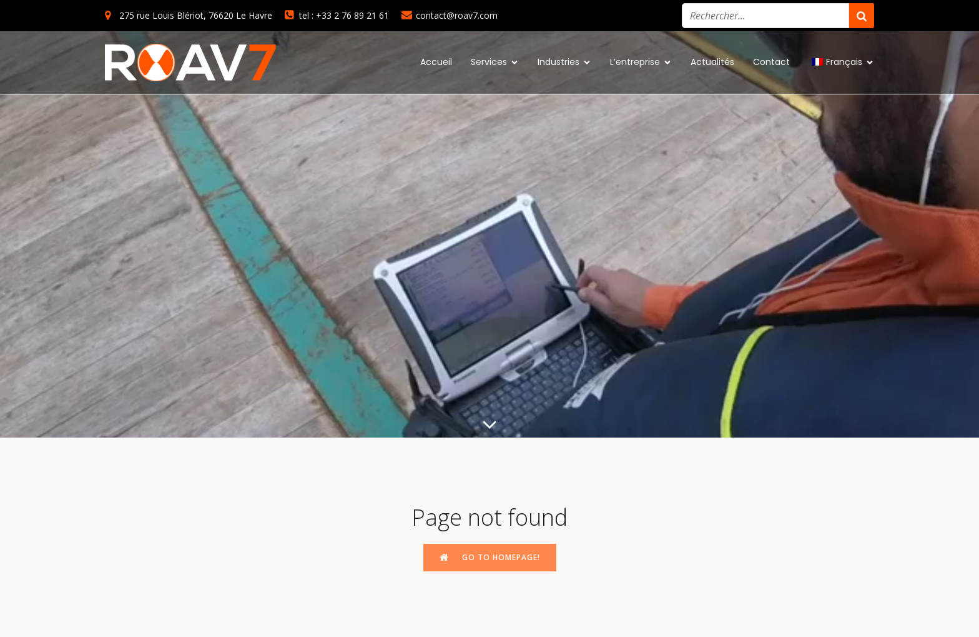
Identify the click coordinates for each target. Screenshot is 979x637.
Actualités (712, 62)
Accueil (436, 62)
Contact (771, 62)
